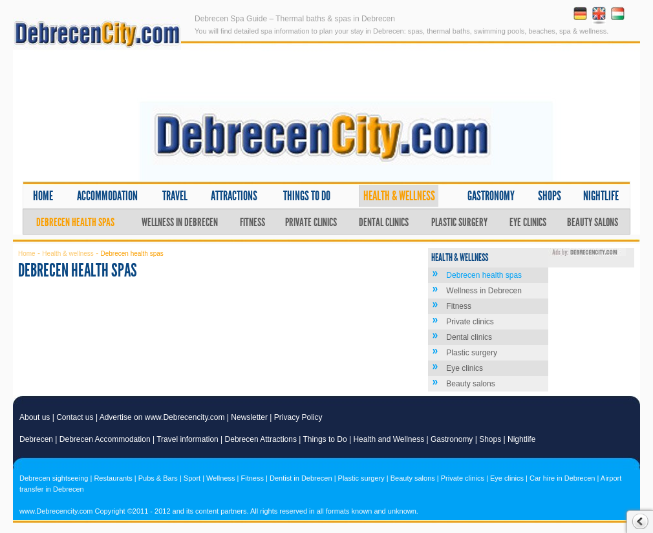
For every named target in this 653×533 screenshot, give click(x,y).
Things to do (306, 196)
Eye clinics (527, 222)
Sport (192, 478)
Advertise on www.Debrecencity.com (162, 417)
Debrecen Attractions (261, 439)
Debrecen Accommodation (105, 439)
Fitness (252, 222)
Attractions (234, 196)
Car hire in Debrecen (562, 478)
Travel (174, 196)
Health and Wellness (388, 439)
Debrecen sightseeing (53, 478)
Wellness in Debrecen (180, 222)
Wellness (220, 478)
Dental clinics (384, 222)
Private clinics (311, 222)
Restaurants (113, 478)
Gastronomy (491, 196)
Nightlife (601, 196)
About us (34, 417)
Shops (549, 196)
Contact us (74, 417)
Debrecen (36, 439)
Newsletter (249, 417)
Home (43, 196)
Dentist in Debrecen (301, 478)
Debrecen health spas (75, 222)
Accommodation (107, 196)
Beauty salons (592, 222)
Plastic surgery (459, 222)
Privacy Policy (298, 417)
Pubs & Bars (158, 478)
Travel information (187, 439)
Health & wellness (399, 196)
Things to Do (325, 439)
